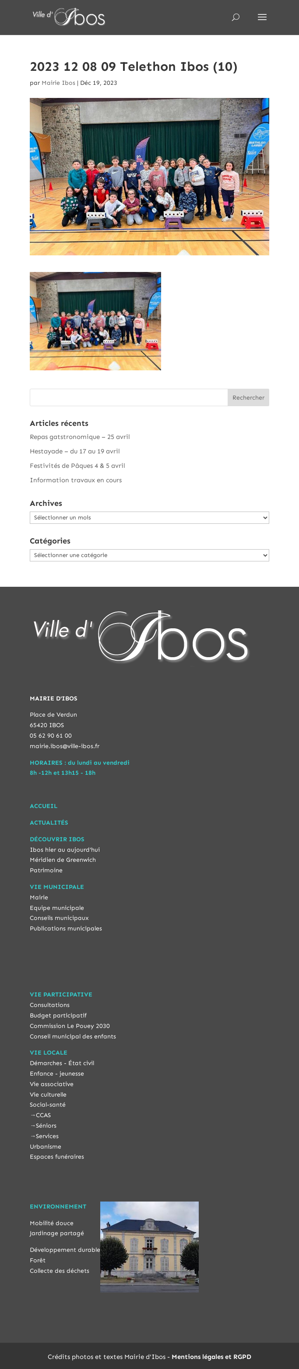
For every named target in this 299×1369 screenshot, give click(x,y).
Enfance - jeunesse (57, 1073)
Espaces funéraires (57, 1156)
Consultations (50, 1005)
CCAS (43, 1115)
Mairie (39, 897)
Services (47, 1136)
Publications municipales (66, 928)
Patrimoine (46, 870)
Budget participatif (58, 1015)
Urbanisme (45, 1146)
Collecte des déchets (59, 1271)
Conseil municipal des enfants (73, 1036)
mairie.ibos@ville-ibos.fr (64, 746)
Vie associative (52, 1084)
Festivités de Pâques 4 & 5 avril (77, 466)
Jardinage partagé (57, 1233)
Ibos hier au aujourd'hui (65, 849)
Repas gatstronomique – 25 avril (80, 437)
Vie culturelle (48, 1094)
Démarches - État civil (62, 1063)
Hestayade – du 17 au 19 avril (75, 451)
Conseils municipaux (59, 918)
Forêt (38, 1260)
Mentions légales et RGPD (211, 1357)
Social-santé (48, 1104)
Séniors (46, 1125)
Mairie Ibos (58, 83)
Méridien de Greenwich (63, 860)
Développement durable (65, 1250)
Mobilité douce (52, 1223)
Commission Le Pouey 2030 (70, 1026)
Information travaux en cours (76, 480)
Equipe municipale (57, 908)
